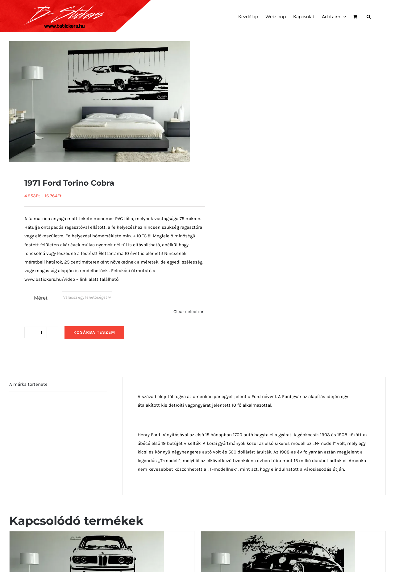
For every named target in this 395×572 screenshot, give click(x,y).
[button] (369, 16)
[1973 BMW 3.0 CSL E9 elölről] (87, 535)
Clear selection (189, 311)
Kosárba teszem (94, 332)
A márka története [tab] (28, 384)
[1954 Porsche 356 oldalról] (278, 535)
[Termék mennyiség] (41, 332)
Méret (41, 298)
